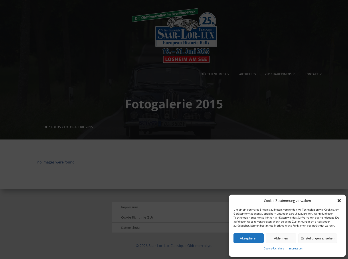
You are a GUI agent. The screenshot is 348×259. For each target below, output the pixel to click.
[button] (339, 200)
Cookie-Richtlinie (274, 248)
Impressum (296, 248)
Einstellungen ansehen (317, 238)
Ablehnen (281, 238)
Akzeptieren (248, 238)
